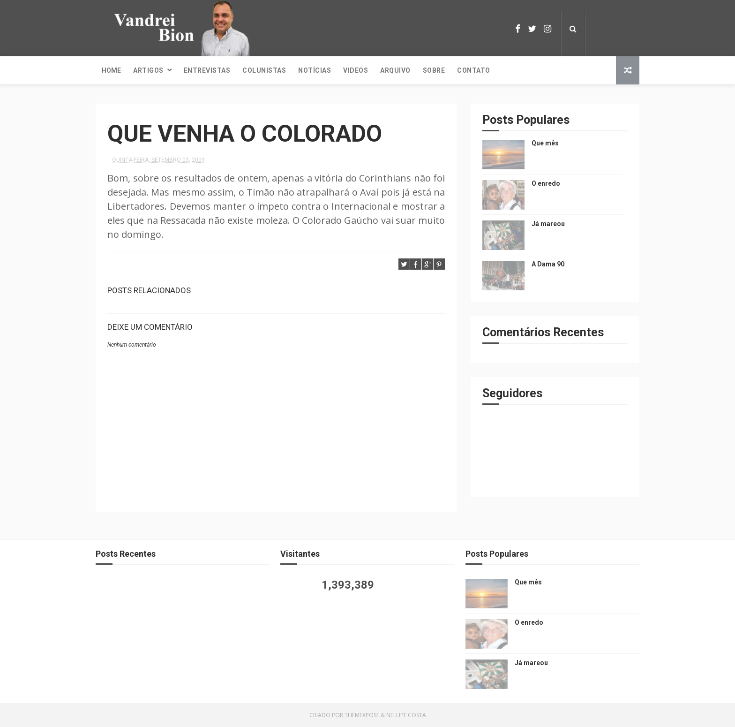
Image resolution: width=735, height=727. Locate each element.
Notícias (314, 70)
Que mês (545, 143)
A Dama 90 (548, 264)
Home (111, 70)
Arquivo (395, 70)
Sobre (434, 70)
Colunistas (264, 70)
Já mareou (548, 223)
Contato (473, 70)
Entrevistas (207, 70)
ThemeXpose (362, 715)
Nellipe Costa (406, 715)
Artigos (148, 70)
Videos (355, 70)
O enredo (546, 183)
